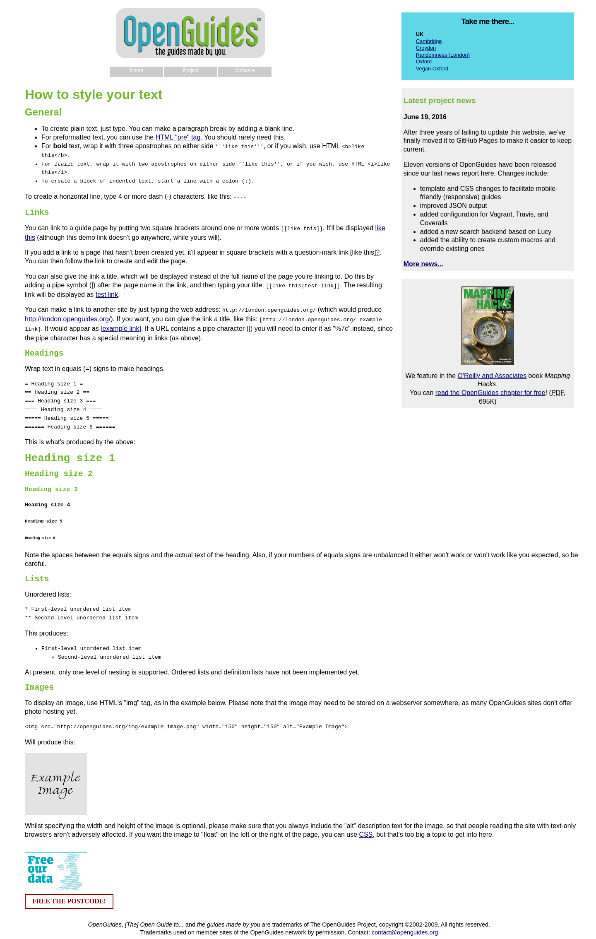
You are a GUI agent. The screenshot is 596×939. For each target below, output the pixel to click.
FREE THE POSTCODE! (69, 895)
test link (107, 291)
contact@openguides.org (405, 926)
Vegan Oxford (432, 68)
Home (136, 70)
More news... (423, 263)
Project (190, 70)
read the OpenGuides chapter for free (490, 392)
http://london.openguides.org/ (68, 314)
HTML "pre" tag (178, 137)
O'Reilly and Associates (491, 375)
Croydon (426, 48)
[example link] (121, 323)
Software (245, 70)
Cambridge (429, 41)
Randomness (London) (443, 55)
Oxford (424, 61)
